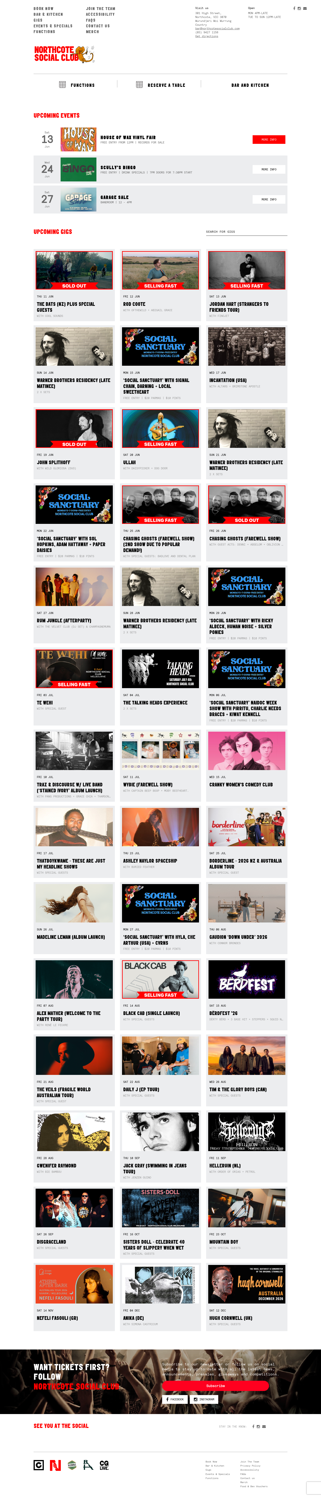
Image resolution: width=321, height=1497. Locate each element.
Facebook (175, 1399)
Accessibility (100, 14)
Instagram (204, 1399)
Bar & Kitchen (48, 14)
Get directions (206, 36)
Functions (44, 31)
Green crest (72, 1465)
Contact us (98, 25)
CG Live (104, 1465)
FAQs (91, 20)
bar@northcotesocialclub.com (217, 28)
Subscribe (215, 1386)
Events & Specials (53, 25)
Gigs (38, 20)
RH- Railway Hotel (88, 1465)
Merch (92, 31)
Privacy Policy (250, 1465)
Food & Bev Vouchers (254, 1486)
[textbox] (246, 232)
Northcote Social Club (64, 54)
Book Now (43, 8)
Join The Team (100, 8)
